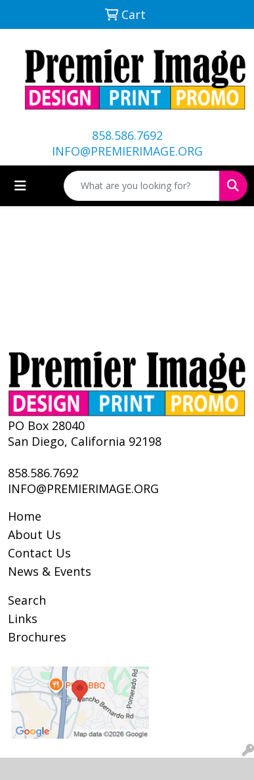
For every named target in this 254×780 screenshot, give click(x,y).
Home (24, 516)
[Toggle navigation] (20, 186)
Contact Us (39, 553)
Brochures (37, 637)
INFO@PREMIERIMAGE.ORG (127, 151)
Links (22, 618)
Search (27, 600)
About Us (34, 534)
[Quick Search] (142, 186)
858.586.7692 (127, 135)
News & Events (49, 571)
